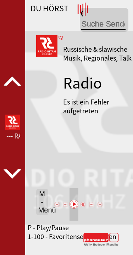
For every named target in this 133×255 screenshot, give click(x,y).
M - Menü (43, 202)
